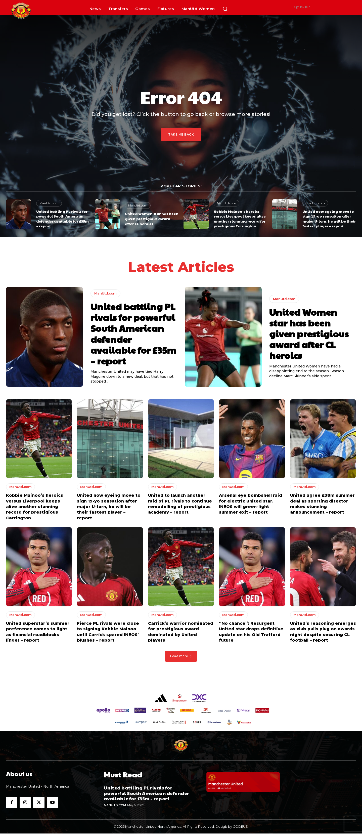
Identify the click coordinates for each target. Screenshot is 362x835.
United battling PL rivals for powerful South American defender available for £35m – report (62, 219)
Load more (181, 657)
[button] (225, 9)
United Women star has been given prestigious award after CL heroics (151, 218)
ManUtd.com (49, 203)
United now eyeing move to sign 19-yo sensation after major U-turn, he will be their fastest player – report (329, 219)
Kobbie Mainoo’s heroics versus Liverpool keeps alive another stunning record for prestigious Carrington (240, 219)
